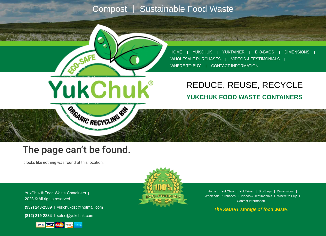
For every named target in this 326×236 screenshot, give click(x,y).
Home (176, 52)
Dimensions (297, 52)
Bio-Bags (264, 52)
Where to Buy (186, 66)
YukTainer (233, 52)
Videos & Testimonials (255, 59)
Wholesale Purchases (196, 59)
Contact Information (234, 66)
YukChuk (202, 52)
